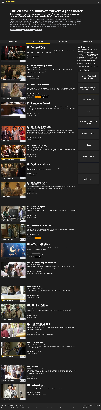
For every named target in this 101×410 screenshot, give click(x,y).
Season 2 (29, 128)
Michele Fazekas (41, 273)
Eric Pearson (33, 115)
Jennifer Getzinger (36, 271)
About (7, 405)
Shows (2, 405)
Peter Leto (34, 315)
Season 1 (29, 48)
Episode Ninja (96, 405)
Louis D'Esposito (36, 93)
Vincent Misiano (36, 376)
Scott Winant (35, 56)
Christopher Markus (35, 95)
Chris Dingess (33, 273)
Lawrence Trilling (36, 137)
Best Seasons (63, 41)
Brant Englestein (34, 78)
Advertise (12, 405)
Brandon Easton (34, 297)
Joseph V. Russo (36, 113)
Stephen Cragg (36, 76)
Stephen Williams (36, 351)
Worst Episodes (38, 41)
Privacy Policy (19, 405)
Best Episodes (13, 41)
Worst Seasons (87, 41)
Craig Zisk (34, 154)
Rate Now (22, 61)
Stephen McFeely (45, 95)
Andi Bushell (33, 57)
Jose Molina (33, 217)
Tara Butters (49, 273)
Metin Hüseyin (35, 234)
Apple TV (44, 97)
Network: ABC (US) (28, 29)
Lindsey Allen (33, 193)
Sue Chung (33, 175)
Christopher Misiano (37, 392)
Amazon (37, 97)
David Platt (34, 173)
